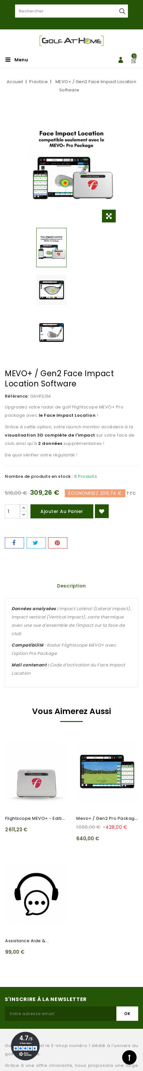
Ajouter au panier (61, 511)
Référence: (17, 396)
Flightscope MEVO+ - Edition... (38, 818)
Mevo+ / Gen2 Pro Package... (108, 818)
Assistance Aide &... (27, 941)
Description (71, 586)
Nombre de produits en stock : (39, 476)
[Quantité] (12, 511)
